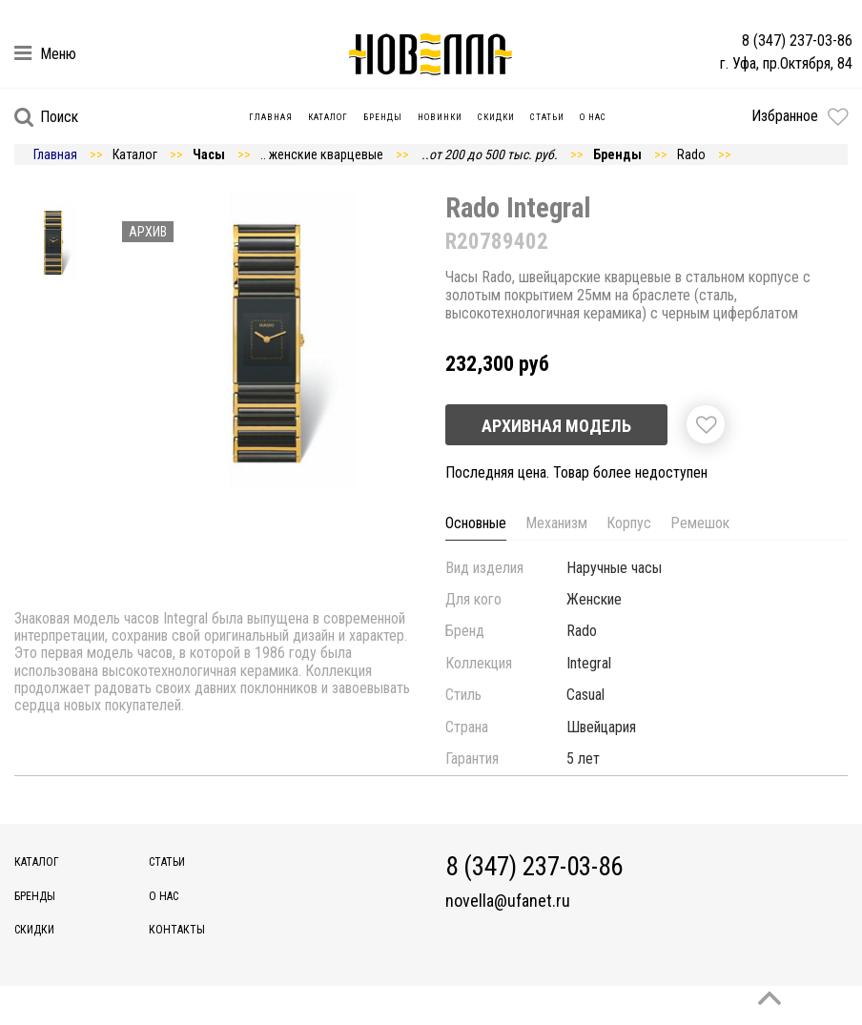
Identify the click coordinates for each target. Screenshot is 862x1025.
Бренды (382, 117)
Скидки (496, 117)
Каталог (328, 117)
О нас (593, 117)
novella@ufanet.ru (507, 901)
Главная (271, 117)
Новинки (440, 117)
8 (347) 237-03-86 (797, 40)
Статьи (547, 117)
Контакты (177, 929)
